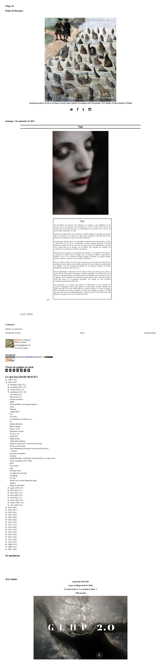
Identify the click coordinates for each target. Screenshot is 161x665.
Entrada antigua (150, 333)
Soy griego (14, 475)
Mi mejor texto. (15, 471)
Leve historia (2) (16, 394)
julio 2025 (14, 490)
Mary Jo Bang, (15, 426)
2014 (10, 532)
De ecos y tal (14, 434)
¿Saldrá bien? (15, 412)
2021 (10, 515)
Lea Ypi (12, 478)
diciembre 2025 (16, 385)
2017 (10, 525)
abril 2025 (14, 498)
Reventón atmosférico (18, 453)
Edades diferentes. (16, 424)
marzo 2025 (14, 500)
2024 (10, 507)
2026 (10, 380)
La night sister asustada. (18, 473)
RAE (11, 463)
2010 (10, 542)
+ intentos (13, 451)
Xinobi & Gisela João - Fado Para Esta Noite (26, 444)
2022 (10, 512)
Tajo (80, 126)
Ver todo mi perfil (21, 348)
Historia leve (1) (16, 397)
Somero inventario (16, 399)
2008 (10, 547)
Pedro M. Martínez (24, 340)
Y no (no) (13, 417)
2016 (10, 527)
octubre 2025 (15, 390)
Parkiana (13, 409)
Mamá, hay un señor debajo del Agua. (23, 480)
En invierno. (14, 466)
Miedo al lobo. (15, 439)
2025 (10, 382)
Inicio (82, 333)
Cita (11, 414)
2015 (10, 530)
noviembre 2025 (16, 387)
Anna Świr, (14, 436)
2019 (10, 520)
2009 (10, 544)
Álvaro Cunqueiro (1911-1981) (21, 461)
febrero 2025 (15, 503)
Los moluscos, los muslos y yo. (21, 419)
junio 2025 (14, 493)
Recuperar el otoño (16, 431)
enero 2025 (14, 505)
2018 (10, 522)
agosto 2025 (14, 488)
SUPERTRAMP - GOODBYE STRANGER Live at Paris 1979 (32, 458)
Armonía (13, 456)
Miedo (12, 402)
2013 (10, 534)
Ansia (12, 407)
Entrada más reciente (12, 333)
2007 (10, 549)
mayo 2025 (14, 495)
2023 (10, 510)
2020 (10, 517)
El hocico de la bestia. (18, 446)
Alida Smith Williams (17, 441)
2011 (10, 539)
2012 (10, 537)
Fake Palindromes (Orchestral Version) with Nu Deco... (30, 448)
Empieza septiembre (17, 485)
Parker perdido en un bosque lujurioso (23, 404)
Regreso (13, 483)
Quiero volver (15, 429)
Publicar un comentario (13, 329)
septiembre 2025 (16, 392)
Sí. (11, 421)
